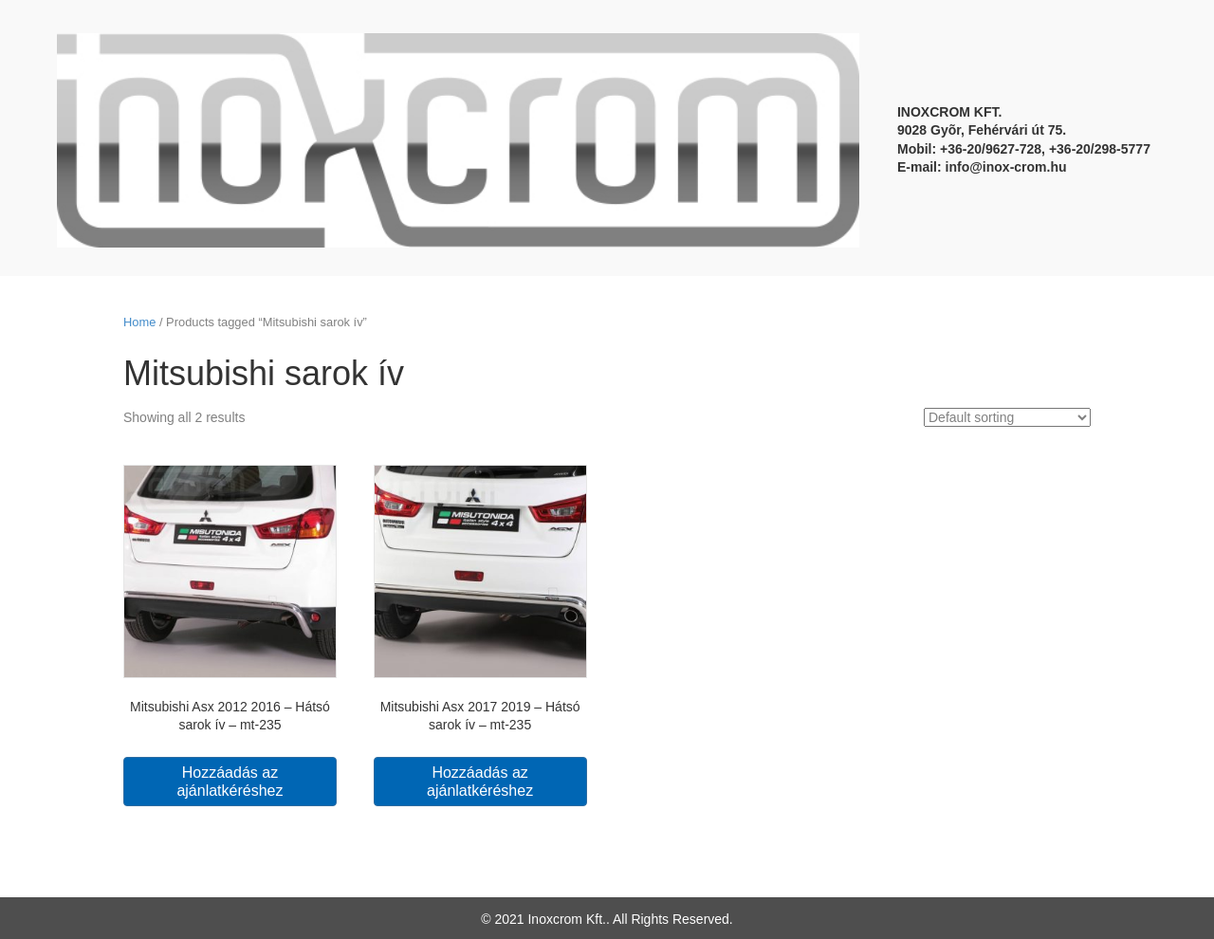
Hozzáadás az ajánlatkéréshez (229, 781)
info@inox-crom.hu (1006, 167)
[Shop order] (1007, 417)
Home (139, 322)
